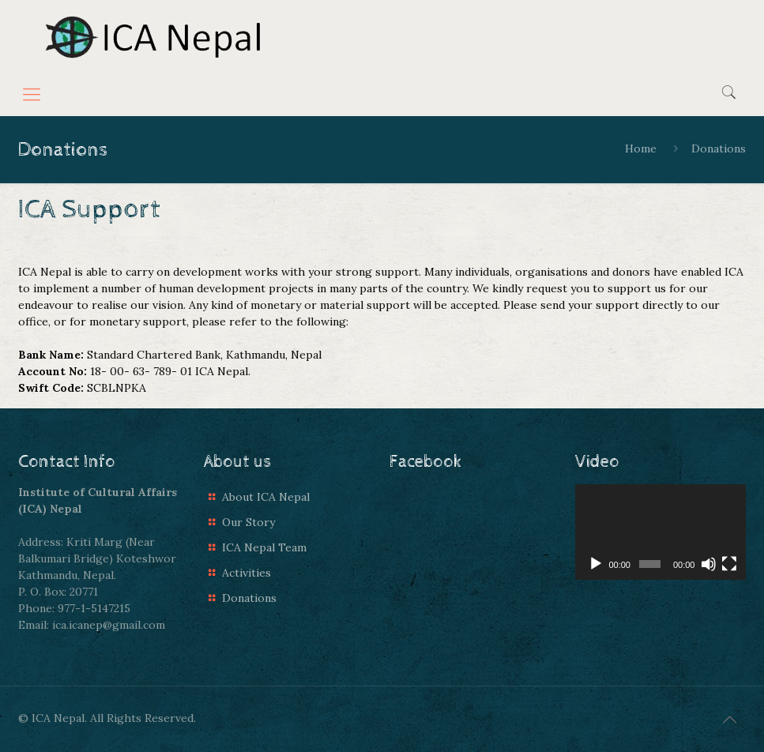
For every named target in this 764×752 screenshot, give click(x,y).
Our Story (248, 522)
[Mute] (709, 564)
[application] (660, 532)
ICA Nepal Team (264, 547)
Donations (249, 598)
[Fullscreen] (729, 564)
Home (641, 148)
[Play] (596, 564)
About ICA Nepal (266, 497)
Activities (246, 573)
